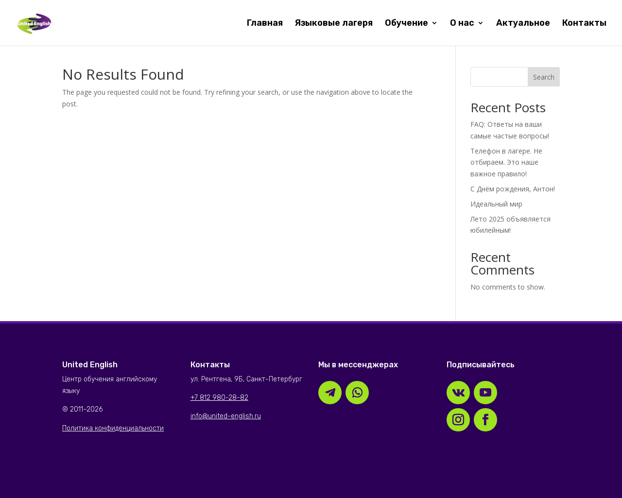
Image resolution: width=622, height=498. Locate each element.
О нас (462, 23)
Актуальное (523, 23)
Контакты (584, 23)
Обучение (406, 23)
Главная (265, 23)
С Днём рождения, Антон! (512, 188)
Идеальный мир (496, 203)
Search (543, 77)
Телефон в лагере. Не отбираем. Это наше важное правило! (506, 162)
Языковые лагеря (334, 23)
